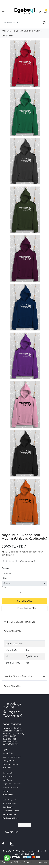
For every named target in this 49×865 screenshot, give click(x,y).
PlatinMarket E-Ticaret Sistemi (16, 862)
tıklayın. (10, 555)
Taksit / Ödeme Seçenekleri (24, 676)
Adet (4, 587)
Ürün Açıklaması (24, 631)
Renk (4, 578)
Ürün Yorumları (24, 686)
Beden (5, 568)
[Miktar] (13, 592)
